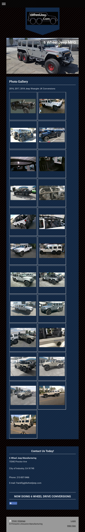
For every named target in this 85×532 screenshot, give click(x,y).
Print (13, 521)
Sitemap (21, 521)
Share (13, 503)
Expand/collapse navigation (42, 4)
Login (73, 521)
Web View (71, 525)
